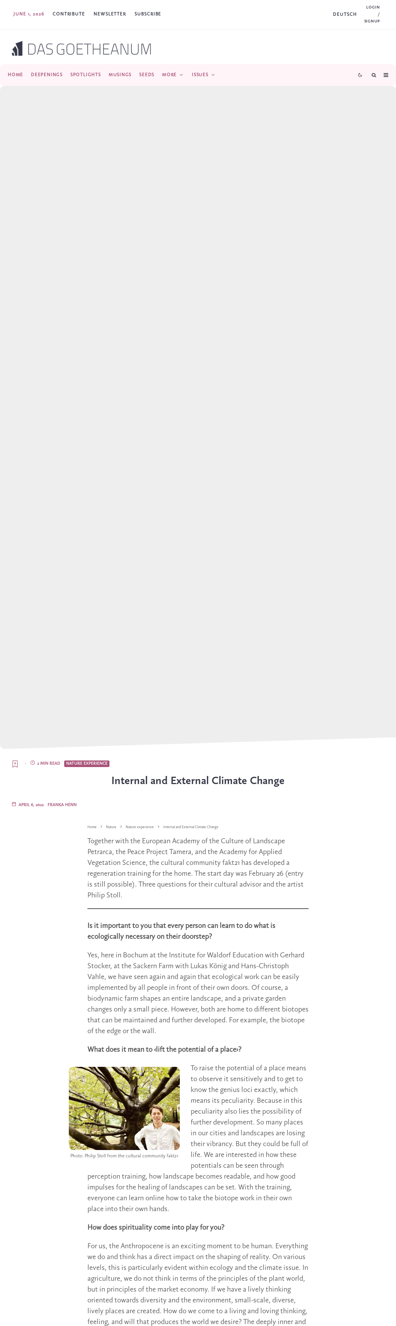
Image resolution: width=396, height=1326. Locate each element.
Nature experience (87, 763)
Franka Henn (62, 805)
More (169, 74)
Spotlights (85, 74)
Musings (120, 74)
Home (15, 74)
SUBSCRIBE (148, 14)
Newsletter (110, 14)
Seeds (146, 74)
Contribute (69, 14)
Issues (200, 74)
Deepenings (47, 74)
